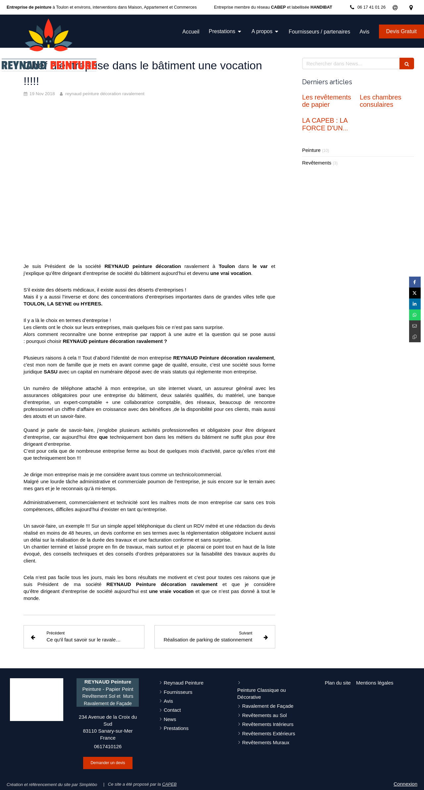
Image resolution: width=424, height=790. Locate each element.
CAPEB (169, 784)
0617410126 (108, 746)
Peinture (311, 150)
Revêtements (316, 162)
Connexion (405, 784)
